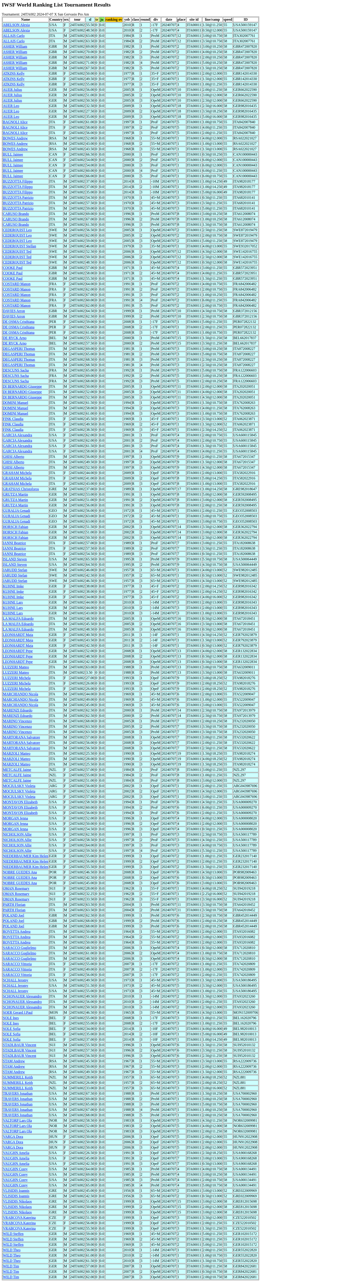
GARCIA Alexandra (17, 435)
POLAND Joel (13, 915)
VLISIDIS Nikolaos (17, 1201)
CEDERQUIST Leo (17, 230)
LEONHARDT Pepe (18, 651)
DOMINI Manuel (15, 403)
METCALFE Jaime (17, 770)
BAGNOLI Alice (15, 122)
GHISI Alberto (13, 457)
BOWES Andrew (15, 138)
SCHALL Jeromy (15, 980)
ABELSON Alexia (16, 25)
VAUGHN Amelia (16, 1153)
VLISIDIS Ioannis (16, 1191)
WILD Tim (11, 1266)
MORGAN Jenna (15, 818)
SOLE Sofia (11, 1029)
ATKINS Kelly (13, 73)
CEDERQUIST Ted (17, 251)
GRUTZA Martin (15, 494)
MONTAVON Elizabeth (20, 802)
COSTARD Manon (17, 284)
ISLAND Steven (15, 559)
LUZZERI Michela (17, 678)
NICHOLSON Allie (17, 834)
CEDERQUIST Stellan (19, 246)
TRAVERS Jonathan (18, 1093)
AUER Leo (11, 106)
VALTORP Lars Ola (17, 1120)
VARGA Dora (13, 1137)
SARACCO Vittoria (17, 964)
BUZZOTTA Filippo (18, 181)
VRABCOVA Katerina (19, 1217)
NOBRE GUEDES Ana (20, 872)
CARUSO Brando (16, 214)
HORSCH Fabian (15, 527)
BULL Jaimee (13, 154)
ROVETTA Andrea (17, 931)
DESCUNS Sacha (16, 370)
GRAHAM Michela (17, 473)
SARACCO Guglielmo (19, 948)
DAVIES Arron (14, 311)
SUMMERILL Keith (18, 1077)
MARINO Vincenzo (17, 721)
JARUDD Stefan (15, 570)
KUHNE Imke (13, 586)
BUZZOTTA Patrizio (18, 197)
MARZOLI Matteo (16, 753)
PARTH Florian (14, 904)
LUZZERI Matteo (16, 667)
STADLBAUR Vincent (19, 1045)
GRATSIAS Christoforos (21, 489)
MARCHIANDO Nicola (20, 694)
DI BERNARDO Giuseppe (22, 386)
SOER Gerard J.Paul (18, 1012)
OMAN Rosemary (16, 888)
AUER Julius (12, 90)
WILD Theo (11, 1250)
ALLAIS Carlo (13, 36)
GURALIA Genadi (16, 510)
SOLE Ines (11, 1018)
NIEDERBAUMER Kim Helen (25, 856)
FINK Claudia (13, 419)
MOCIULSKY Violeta (19, 786)
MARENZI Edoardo (17, 710)
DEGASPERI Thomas (19, 349)
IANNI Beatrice (14, 543)
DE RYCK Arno (14, 338)
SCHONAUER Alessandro (22, 996)
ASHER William (15, 46)
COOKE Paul (13, 268)
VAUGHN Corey (15, 1169)
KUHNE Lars (13, 602)
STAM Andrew (14, 1061)
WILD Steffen (13, 1234)
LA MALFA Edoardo (18, 618)
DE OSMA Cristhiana (18, 322)
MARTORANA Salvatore (21, 737)
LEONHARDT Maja (18, 635)
